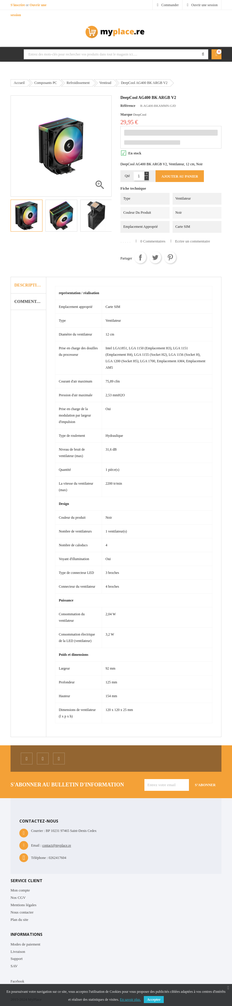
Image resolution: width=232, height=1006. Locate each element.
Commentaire (30, 301)
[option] (26, 216)
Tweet (155, 257)
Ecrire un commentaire (192, 241)
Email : (36, 845)
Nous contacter (22, 912)
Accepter (154, 999)
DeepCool (139, 114)
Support (17, 958)
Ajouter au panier (179, 176)
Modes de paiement (25, 944)
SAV (14, 966)
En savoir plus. (130, 999)
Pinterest (170, 257)
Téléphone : (39, 858)
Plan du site (19, 919)
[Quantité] (139, 176)
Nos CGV (18, 897)
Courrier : (38, 831)
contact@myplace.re (56, 845)
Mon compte (20, 890)
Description (28, 285)
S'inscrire (18, 5)
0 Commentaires (153, 241)
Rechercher (203, 54)
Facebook (17, 981)
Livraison (18, 951)
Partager (140, 257)
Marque (126, 114)
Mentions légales (23, 905)
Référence (127, 106)
